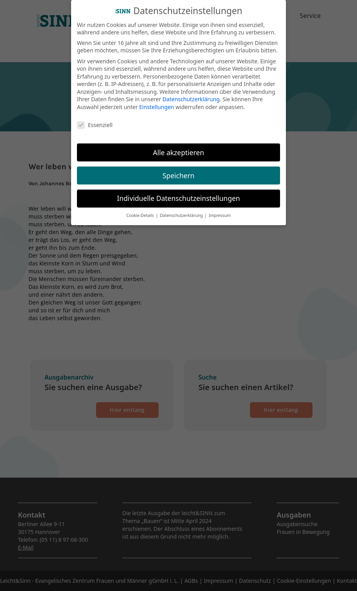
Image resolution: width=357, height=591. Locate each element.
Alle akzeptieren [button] (178, 148)
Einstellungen (156, 103)
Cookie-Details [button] (140, 212)
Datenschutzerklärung (191, 95)
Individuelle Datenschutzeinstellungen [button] (178, 194)
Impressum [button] (219, 212)
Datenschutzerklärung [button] (182, 212)
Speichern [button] (178, 171)
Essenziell (94, 121)
